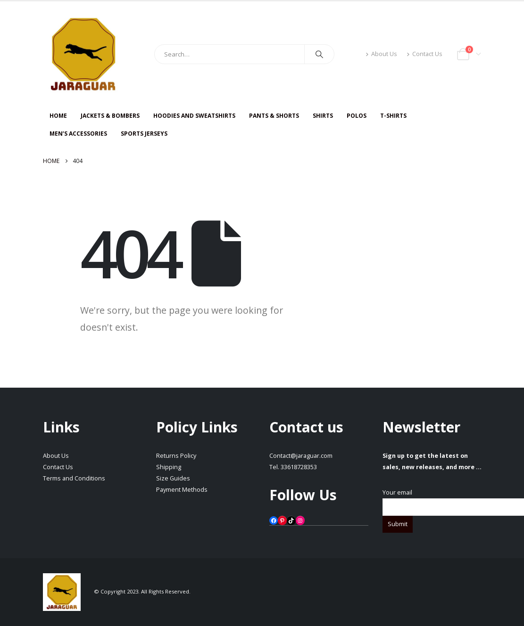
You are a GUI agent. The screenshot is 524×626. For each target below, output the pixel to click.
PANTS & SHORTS (274, 116)
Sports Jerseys (144, 134)
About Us (381, 54)
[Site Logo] (83, 54)
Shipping (168, 467)
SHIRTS (323, 116)
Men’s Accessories (78, 134)
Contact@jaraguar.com (301, 456)
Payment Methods (182, 490)
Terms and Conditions (74, 478)
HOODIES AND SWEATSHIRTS (194, 116)
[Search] (319, 54)
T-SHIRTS (393, 116)
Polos (356, 116)
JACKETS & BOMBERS (110, 116)
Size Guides (173, 478)
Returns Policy (176, 456)
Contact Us (424, 54)
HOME (58, 116)
